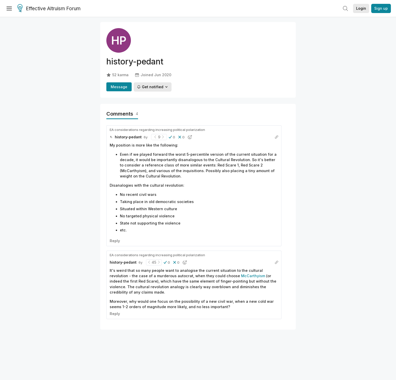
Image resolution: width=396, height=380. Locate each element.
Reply (115, 241)
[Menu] (9, 8)
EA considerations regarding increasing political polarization (157, 130)
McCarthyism (253, 276)
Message (119, 87)
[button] (171, 137)
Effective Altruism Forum (49, 9)
